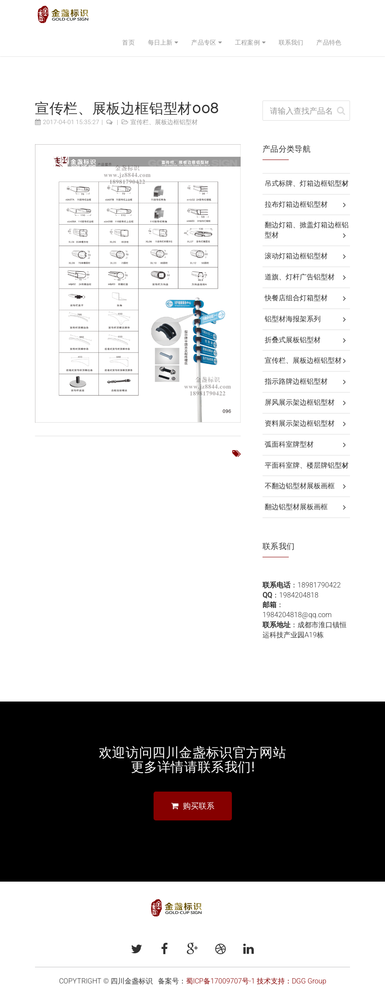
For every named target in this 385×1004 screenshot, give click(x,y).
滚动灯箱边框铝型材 (296, 256)
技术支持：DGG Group (291, 981)
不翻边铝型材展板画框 (300, 486)
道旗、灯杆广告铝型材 (300, 277)
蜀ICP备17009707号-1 (220, 981)
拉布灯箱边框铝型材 (296, 204)
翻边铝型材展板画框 (296, 507)
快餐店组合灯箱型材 (296, 298)
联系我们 (291, 42)
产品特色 (328, 42)
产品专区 (203, 42)
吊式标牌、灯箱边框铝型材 (307, 183)
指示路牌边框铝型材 (296, 381)
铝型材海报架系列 (293, 319)
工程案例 (247, 42)
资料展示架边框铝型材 (300, 423)
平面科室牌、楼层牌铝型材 (307, 465)
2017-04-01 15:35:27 (71, 121)
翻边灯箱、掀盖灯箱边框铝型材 (307, 230)
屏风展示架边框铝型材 (300, 402)
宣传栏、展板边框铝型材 (164, 121)
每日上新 (160, 42)
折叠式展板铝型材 (293, 340)
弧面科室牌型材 (289, 444)
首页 (128, 42)
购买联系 (192, 805)
